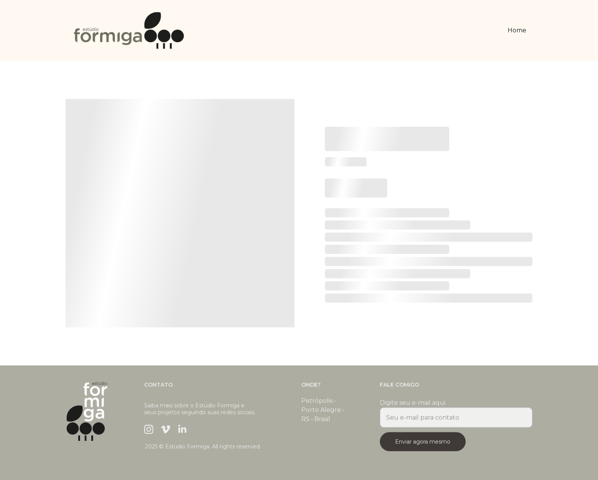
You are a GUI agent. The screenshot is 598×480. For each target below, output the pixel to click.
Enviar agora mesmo (422, 444)
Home (517, 30)
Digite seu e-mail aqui (412, 405)
